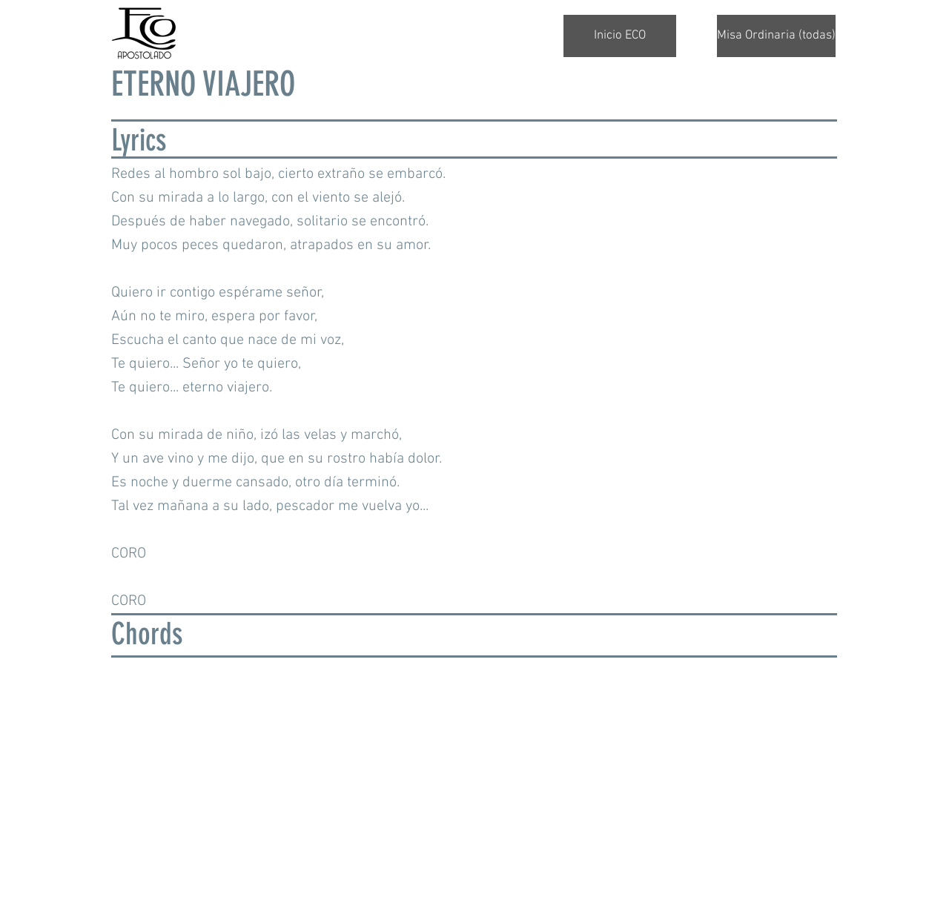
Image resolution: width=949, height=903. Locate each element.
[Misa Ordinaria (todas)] (776, 36)
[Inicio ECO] (619, 36)
